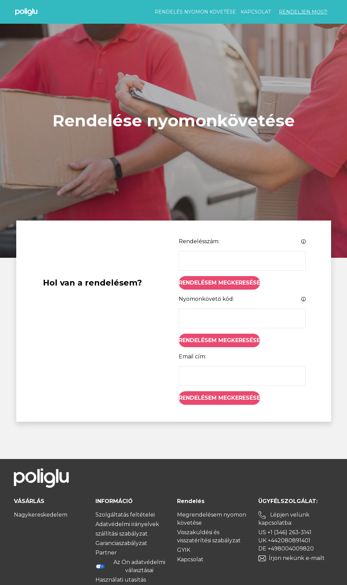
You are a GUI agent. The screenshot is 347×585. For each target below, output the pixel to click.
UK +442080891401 (284, 540)
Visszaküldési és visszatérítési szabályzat (209, 536)
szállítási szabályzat (121, 533)
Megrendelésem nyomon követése (211, 518)
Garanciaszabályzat (121, 543)
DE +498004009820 (286, 548)
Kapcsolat (256, 12)
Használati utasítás (120, 580)
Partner (106, 552)
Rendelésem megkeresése (219, 282)
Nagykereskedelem (40, 514)
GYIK (183, 550)
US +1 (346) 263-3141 (284, 532)
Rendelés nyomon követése (195, 12)
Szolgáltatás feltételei (125, 514)
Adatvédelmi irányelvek (127, 524)
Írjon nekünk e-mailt (297, 558)
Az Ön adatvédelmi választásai (130, 566)
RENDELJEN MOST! (303, 12)
